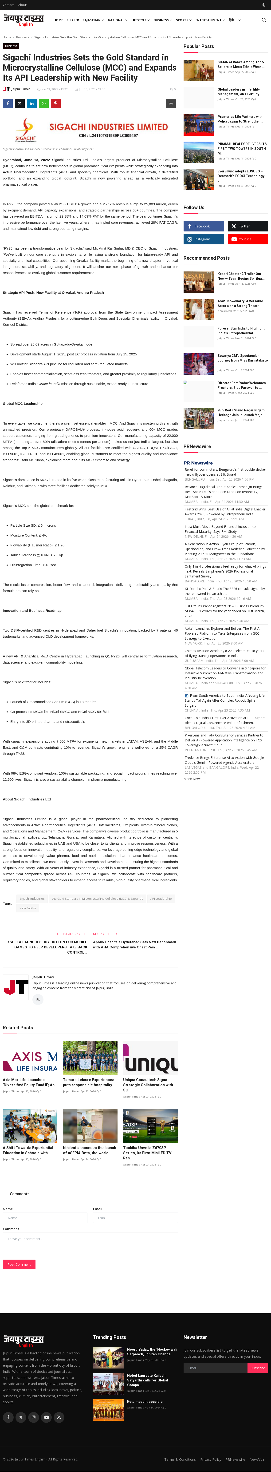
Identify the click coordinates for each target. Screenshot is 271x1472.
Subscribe (258, 1368)
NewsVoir (257, 1459)
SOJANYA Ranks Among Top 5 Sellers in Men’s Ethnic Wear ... (241, 64)
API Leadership (161, 898)
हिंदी (231, 20)
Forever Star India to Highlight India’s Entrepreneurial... (241, 330)
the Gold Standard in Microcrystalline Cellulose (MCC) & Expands (97, 898)
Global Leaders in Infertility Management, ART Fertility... (240, 92)
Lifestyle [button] (140, 20)
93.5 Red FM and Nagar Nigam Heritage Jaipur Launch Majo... (241, 412)
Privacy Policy (208, 1459)
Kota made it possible (145, 1402)
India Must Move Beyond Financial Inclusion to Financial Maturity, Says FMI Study (220, 529)
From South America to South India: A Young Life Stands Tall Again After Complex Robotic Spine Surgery (225, 700)
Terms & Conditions (176, 1459)
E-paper (73, 20)
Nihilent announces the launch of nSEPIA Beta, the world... (89, 1150)
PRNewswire (233, 1459)
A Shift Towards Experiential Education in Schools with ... (28, 1150)
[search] (263, 20)
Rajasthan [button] (93, 20)
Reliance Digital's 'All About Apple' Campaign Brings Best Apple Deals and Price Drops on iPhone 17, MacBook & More (224, 492)
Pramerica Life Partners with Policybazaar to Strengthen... (240, 119)
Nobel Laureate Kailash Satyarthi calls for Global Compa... (147, 1380)
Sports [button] (184, 20)
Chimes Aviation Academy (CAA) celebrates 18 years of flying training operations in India (224, 653)
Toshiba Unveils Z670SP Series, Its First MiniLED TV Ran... (147, 1153)
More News (192, 778)
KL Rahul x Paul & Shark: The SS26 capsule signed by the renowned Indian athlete (225, 591)
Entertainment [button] (210, 20)
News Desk (225, 311)
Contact (8, 5)
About (22, 5)
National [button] (118, 20)
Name (8, 1209)
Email (97, 1209)
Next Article (105, 934)
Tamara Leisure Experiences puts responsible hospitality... (89, 1082)
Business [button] (163, 20)
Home (58, 20)
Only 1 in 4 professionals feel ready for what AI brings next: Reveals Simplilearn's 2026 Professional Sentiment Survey (225, 571)
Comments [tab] (20, 1194)
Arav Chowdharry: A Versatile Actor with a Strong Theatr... (240, 303)
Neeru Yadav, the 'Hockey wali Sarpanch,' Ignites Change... (152, 1352)
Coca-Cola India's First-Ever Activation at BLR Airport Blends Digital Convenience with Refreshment (225, 720)
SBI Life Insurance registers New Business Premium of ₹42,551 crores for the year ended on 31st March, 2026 (225, 611)
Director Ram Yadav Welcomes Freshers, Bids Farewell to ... (242, 385)
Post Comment (19, 1264)
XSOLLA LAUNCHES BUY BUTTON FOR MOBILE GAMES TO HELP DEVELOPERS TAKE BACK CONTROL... (47, 947)
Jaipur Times (43, 977)
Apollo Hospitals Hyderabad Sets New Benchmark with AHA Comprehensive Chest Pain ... (134, 944)
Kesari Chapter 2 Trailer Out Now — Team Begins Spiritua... (241, 276)
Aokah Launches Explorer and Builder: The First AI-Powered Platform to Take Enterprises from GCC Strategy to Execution (223, 633)
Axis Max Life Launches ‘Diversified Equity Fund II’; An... (30, 1082)
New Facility (28, 908)
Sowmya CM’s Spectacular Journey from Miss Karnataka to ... (243, 360)
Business (22, 37)
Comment (11, 1229)
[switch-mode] (264, 5)
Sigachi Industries (32, 898)
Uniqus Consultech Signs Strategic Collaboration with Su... (148, 1085)
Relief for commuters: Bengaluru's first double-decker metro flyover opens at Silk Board (225, 472)
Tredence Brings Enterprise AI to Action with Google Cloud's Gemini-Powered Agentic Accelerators (224, 760)
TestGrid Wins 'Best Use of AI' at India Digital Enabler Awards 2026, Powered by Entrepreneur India (225, 511)
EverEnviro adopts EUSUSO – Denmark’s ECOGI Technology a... (241, 176)
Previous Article (72, 934)
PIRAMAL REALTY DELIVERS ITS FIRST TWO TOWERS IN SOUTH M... (242, 148)
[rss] (59, 1417)
